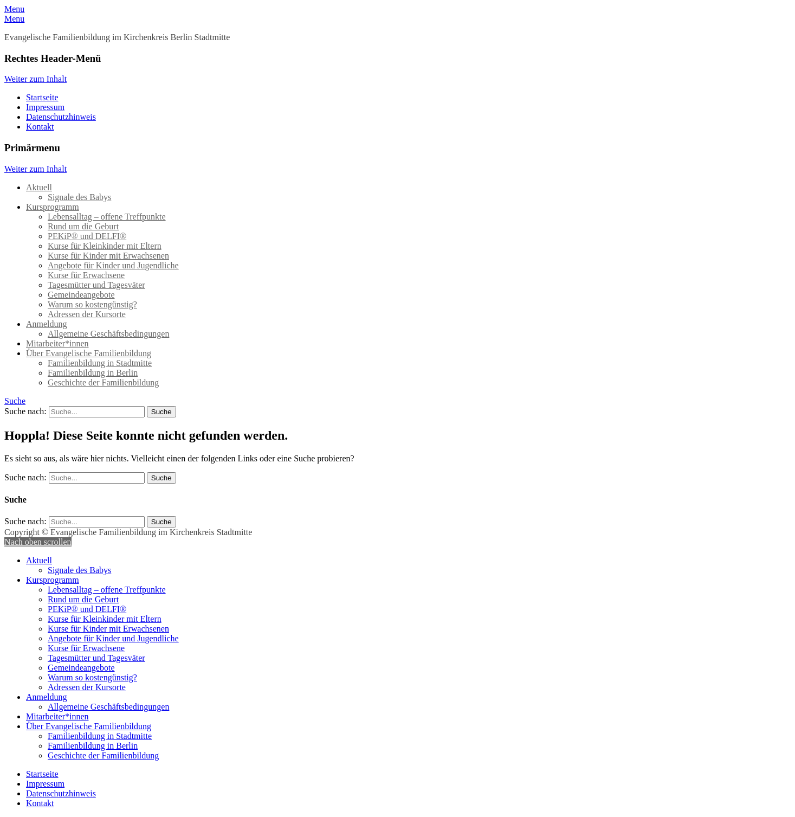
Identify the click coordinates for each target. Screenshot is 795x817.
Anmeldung (46, 324)
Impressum (45, 107)
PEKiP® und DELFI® (87, 236)
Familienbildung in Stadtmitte (100, 363)
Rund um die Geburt (83, 226)
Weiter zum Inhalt (35, 78)
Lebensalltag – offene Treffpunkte (107, 216)
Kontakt (40, 126)
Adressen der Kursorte (87, 314)
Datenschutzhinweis (61, 116)
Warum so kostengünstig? (92, 304)
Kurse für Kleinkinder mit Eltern (104, 245)
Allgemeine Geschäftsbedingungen (108, 333)
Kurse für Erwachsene (86, 275)
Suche (14, 401)
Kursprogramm (52, 206)
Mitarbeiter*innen (57, 343)
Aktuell (39, 187)
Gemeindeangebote (81, 294)
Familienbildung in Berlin (93, 372)
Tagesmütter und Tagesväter (96, 285)
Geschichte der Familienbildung (103, 382)
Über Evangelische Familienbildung (88, 353)
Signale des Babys (79, 197)
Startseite (42, 97)
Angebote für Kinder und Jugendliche (113, 265)
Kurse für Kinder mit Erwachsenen (108, 255)
